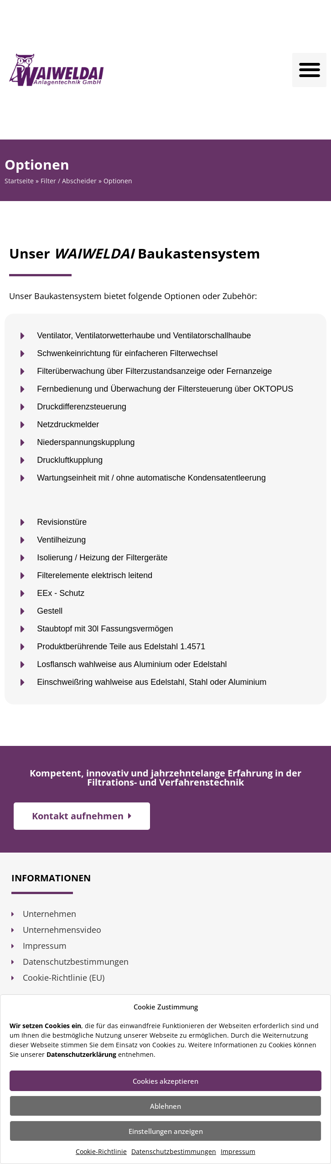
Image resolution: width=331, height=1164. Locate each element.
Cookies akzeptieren (165, 1081)
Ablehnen (165, 1106)
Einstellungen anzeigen (166, 1131)
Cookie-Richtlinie (101, 1151)
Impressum (238, 1151)
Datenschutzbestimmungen (173, 1151)
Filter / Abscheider (69, 180)
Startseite (19, 180)
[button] (309, 70)
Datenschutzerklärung (81, 1054)
